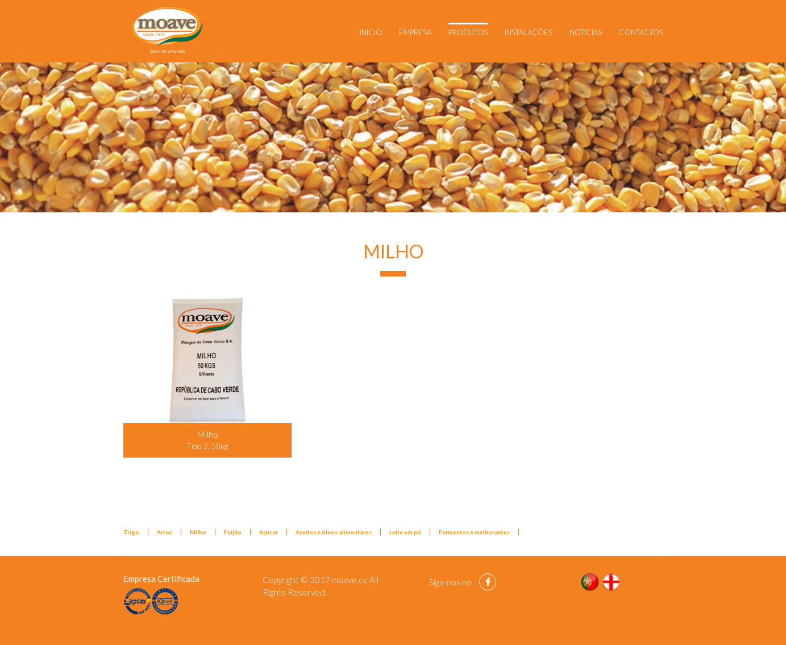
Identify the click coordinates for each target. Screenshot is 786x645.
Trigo (131, 532)
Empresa (415, 32)
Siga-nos (444, 582)
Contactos (641, 32)
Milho (198, 532)
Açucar (268, 532)
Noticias (585, 32)
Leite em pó (405, 532)
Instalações (528, 32)
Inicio (371, 32)
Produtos (468, 32)
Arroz (164, 532)
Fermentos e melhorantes (474, 532)
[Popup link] (207, 360)
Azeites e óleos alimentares (334, 532)
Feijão (233, 532)
